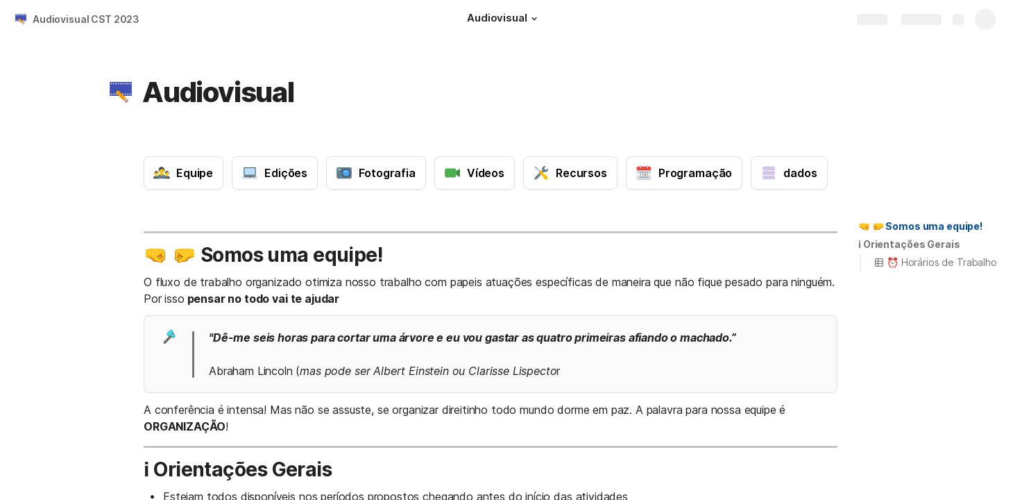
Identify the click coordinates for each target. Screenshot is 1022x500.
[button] (534, 19)
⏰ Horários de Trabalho (935, 262)
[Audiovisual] (503, 19)
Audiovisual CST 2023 (86, 19)
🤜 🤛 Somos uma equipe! (920, 226)
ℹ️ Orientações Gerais (909, 244)
